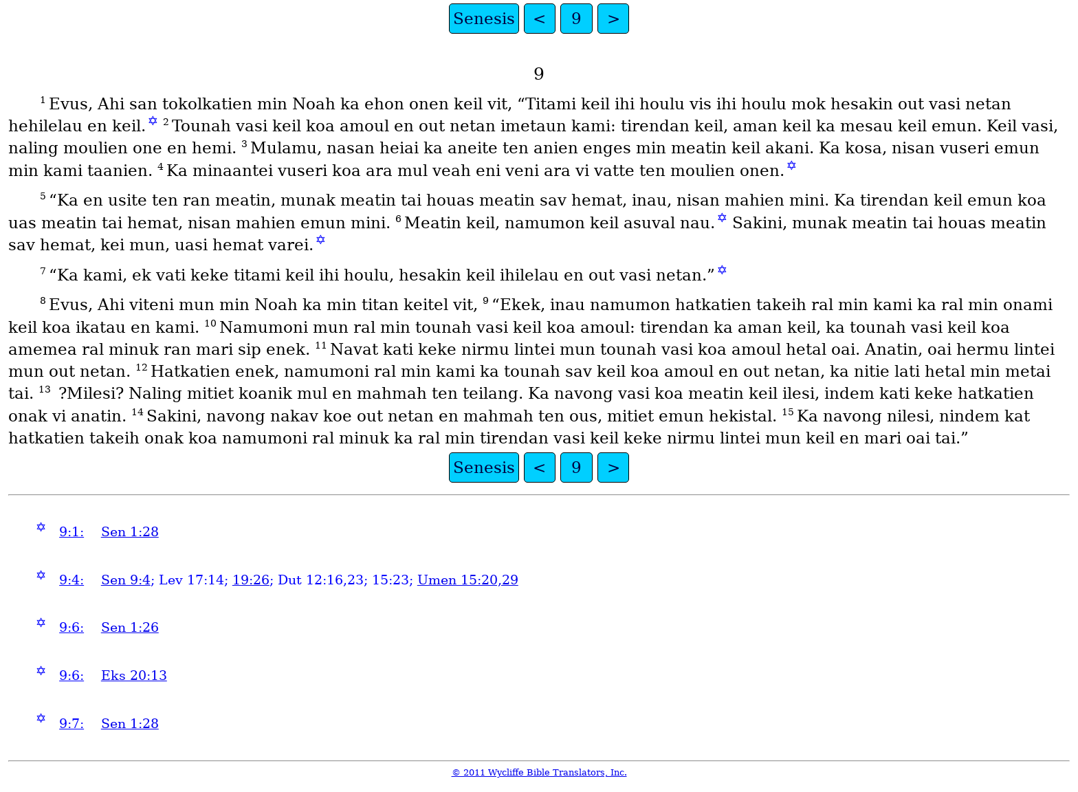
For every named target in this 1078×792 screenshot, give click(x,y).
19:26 (251, 580)
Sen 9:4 (126, 580)
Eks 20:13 (134, 675)
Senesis (484, 19)
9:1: (71, 532)
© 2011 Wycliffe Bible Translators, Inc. (539, 772)
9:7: (71, 723)
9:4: (71, 580)
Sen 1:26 (130, 627)
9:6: (71, 627)
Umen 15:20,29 (467, 580)
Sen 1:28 (130, 532)
